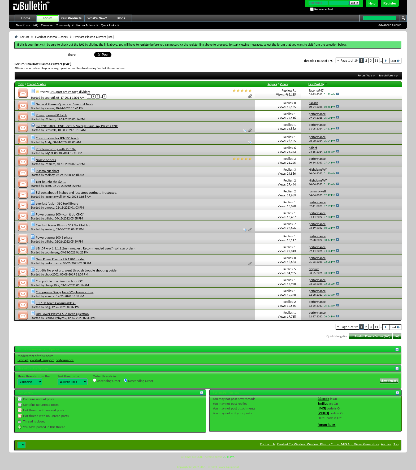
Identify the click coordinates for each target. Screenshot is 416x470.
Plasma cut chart (47, 171)
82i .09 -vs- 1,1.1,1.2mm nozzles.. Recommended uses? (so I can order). (86, 248)
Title (21, 84)
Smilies (323, 404)
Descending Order (138, 380)
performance (53, 263)
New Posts (23, 25)
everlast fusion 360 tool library (57, 203)
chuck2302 (52, 274)
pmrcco (49, 207)
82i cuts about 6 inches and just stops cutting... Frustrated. (76, 193)
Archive (386, 444)
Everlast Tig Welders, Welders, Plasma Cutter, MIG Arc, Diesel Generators (328, 444)
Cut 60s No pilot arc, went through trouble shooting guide (76, 270)
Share (72, 55)
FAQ (35, 25)
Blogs (120, 18)
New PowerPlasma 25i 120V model (60, 259)
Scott (48, 186)
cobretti (50, 97)
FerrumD (50, 130)
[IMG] (322, 408)
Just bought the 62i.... (51, 182)
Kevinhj (49, 229)
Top (397, 336)
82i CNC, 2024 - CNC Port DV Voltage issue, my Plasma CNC (77, 126)
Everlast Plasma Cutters (51, 37)
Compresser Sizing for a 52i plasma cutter (64, 292)
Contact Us (267, 444)
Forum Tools (365, 75)
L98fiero (50, 119)
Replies (272, 84)
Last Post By (318, 84)
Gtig (47, 307)
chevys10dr (52, 285)
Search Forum (387, 75)
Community (63, 25)
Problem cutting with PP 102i (56, 149)
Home (25, 18)
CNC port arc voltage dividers (70, 92)
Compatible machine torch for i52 (59, 281)
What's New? (97, 18)
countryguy (52, 252)
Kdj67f (49, 153)
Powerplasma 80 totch (51, 115)
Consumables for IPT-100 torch (57, 138)
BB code (323, 399)
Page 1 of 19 (349, 60)
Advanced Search (389, 25)
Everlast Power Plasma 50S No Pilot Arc (63, 225)
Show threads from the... (35, 376)
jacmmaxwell (53, 197)
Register (389, 3)
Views (284, 84)
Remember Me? (321, 9)
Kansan (49, 108)
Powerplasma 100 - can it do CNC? (60, 214)
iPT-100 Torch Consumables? (56, 303)
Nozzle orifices (46, 160)
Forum (47, 18)
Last (395, 61)
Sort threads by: (69, 376)
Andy (48, 142)
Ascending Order (106, 380)
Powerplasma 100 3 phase (54, 237)
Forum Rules (326, 425)
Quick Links (108, 25)
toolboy (49, 175)
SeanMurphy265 (55, 318)
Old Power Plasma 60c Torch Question (62, 314)
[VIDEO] (323, 413)
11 (376, 60)
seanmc (50, 296)
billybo (49, 218)
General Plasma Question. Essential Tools (64, 104)
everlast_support (42, 360)
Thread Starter (36, 84)
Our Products (71, 18)
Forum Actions (85, 25)
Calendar (47, 25)
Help (372, 3)
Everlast (23, 360)
